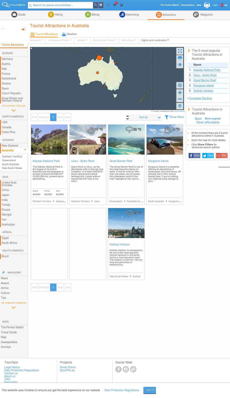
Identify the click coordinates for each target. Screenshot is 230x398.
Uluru (97, 201)
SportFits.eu (67, 370)
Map (3, 337)
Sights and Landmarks (155, 40)
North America (13, 116)
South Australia (10, 164)
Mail (224, 156)
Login (215, 5)
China (5, 190)
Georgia (7, 214)
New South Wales (12, 168)
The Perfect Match (12, 327)
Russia (6, 209)
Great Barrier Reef (121, 161)
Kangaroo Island (158, 161)
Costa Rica (8, 132)
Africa (7, 232)
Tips (3, 298)
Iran (4, 219)
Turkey (6, 204)
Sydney (137, 276)
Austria (6, 64)
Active (5, 288)
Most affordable (207, 122)
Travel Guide (9, 332)
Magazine (206, 14)
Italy (4, 68)
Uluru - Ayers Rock (82, 161)
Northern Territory (12, 156)
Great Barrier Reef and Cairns (142, 201)
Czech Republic (11, 93)
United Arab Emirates (9, 184)
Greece (6, 83)
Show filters (177, 117)
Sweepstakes (9, 342)
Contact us (11, 373)
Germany (7, 59)
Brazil (5, 256)
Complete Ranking (200, 98)
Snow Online (68, 367)
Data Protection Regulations (122, 390)
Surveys (6, 347)
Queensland (9, 160)
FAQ (7, 379)
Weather (72, 34)
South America (12, 250)
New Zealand (10, 145)
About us (9, 376)
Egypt (5, 238)
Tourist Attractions (46, 34)
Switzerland (9, 78)
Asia (5, 177)
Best (198, 118)
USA (4, 122)
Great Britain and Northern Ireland (12, 99)
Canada (6, 127)
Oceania (8, 140)
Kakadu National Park (46, 161)
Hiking (58, 14)
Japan (5, 195)
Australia (8, 150)
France (6, 73)
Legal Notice (12, 367)
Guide (21, 14)
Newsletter (11, 382)
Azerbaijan (8, 224)
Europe (7, 53)
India (5, 200)
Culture (5, 293)
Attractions (169, 15)
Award (5, 283)
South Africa (9, 243)
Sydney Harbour (120, 244)
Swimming (132, 14)
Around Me (103, 5)
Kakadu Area (62, 201)
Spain (5, 88)
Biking (95, 14)
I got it (149, 390)
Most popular (213, 118)
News (4, 278)
